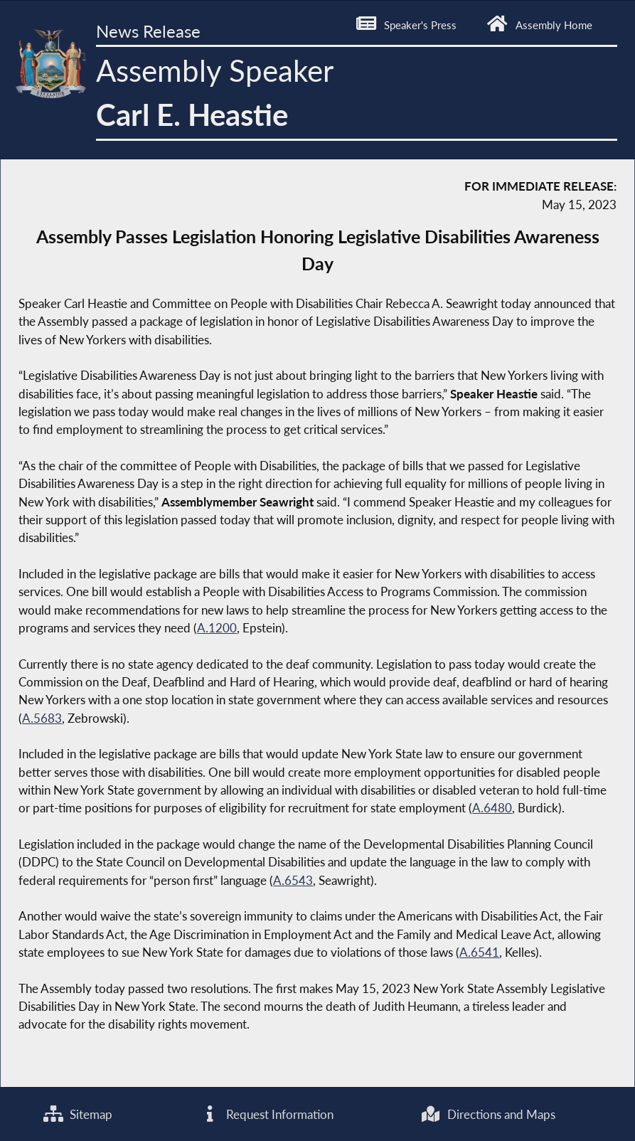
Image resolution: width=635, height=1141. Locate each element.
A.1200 (217, 627)
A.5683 (42, 718)
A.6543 (293, 880)
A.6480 (492, 807)
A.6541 (479, 952)
